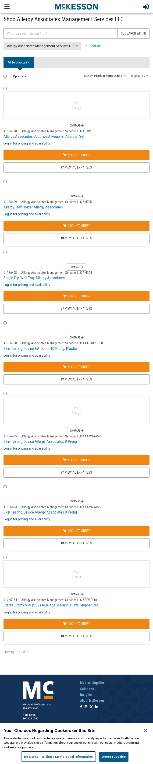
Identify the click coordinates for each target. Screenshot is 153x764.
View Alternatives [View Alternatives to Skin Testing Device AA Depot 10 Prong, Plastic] (76, 379)
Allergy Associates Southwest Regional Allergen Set (44, 136)
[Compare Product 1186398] (5, 322)
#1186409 (10, 202)
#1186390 (10, 131)
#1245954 (10, 600)
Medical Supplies (92, 683)
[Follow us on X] (91, 707)
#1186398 (10, 343)
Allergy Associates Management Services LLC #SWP (56, 131)
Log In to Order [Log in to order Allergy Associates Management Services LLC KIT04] (76, 296)
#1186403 (10, 507)
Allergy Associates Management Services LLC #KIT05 (56, 202)
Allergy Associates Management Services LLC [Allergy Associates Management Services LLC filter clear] (41, 46)
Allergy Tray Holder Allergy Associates (33, 207)
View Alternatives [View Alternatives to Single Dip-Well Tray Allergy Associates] (76, 308)
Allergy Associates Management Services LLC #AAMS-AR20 (61, 507)
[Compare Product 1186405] (5, 393)
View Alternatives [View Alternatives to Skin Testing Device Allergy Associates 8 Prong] (76, 472)
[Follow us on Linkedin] (96, 707)
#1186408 (10, 273)
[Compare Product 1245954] (5, 557)
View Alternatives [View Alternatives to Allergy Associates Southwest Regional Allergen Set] (76, 167)
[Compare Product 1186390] (5, 88)
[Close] (145, 730)
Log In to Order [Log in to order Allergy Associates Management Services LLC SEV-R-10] (76, 624)
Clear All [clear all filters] (95, 46)
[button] (105, 75)
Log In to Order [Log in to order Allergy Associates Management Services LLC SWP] (76, 155)
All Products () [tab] (19, 62)
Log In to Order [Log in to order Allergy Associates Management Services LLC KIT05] (76, 226)
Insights (86, 695)
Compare (77, 125)
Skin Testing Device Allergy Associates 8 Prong (40, 441)
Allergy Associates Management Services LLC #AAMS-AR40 (61, 436)
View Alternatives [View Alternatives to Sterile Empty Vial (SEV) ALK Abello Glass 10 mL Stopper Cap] (76, 636)
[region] (76, 743)
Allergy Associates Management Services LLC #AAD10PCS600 (62, 343)
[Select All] (5, 76)
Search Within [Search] (133, 33)
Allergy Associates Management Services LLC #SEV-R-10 (59, 600)
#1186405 (10, 436)
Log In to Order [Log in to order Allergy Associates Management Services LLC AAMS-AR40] (76, 460)
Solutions (87, 689)
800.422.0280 (30, 718)
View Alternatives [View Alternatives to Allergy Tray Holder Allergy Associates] (76, 238)
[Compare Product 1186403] (5, 486)
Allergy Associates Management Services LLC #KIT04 (56, 273)
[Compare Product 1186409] (5, 181)
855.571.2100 (30, 708)
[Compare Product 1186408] (5, 252)
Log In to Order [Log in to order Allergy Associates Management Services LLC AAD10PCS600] (76, 367)
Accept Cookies (114, 756)
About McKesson (92, 700)
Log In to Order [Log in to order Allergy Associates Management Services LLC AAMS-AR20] (76, 531)
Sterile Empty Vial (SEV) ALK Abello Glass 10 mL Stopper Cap (51, 605)
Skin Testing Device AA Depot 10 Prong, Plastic (40, 348)
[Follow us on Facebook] (81, 707)
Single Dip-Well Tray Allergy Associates (34, 277)
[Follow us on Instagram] (86, 707)
